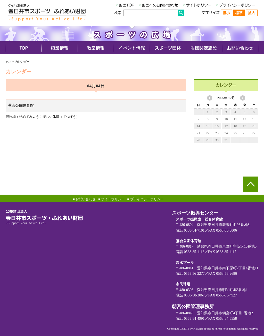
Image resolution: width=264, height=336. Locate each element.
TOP (8, 61)
